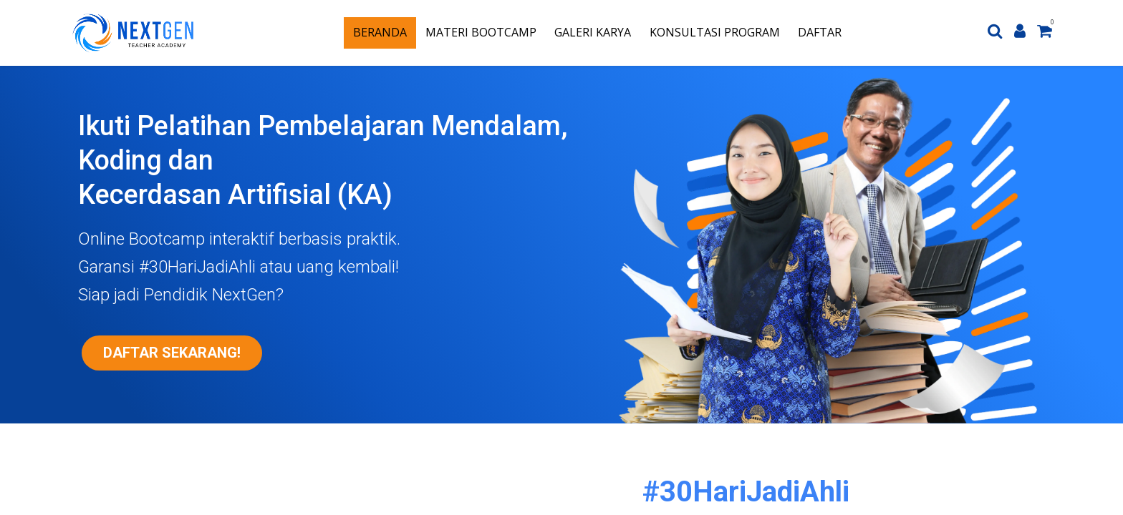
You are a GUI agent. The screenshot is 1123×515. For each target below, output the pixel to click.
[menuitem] (380, 32)
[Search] (995, 32)
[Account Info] (1020, 32)
